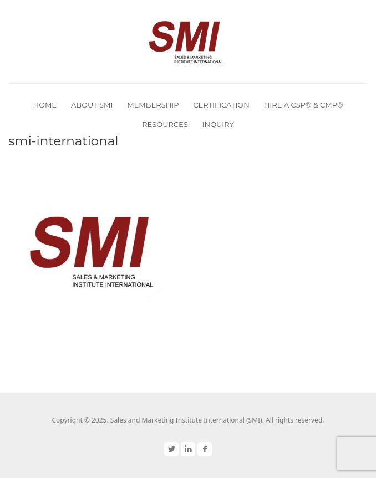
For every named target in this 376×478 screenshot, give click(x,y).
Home (45, 104)
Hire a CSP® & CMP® (303, 104)
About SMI (92, 104)
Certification (221, 104)
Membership (153, 104)
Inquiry (218, 124)
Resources (165, 124)
